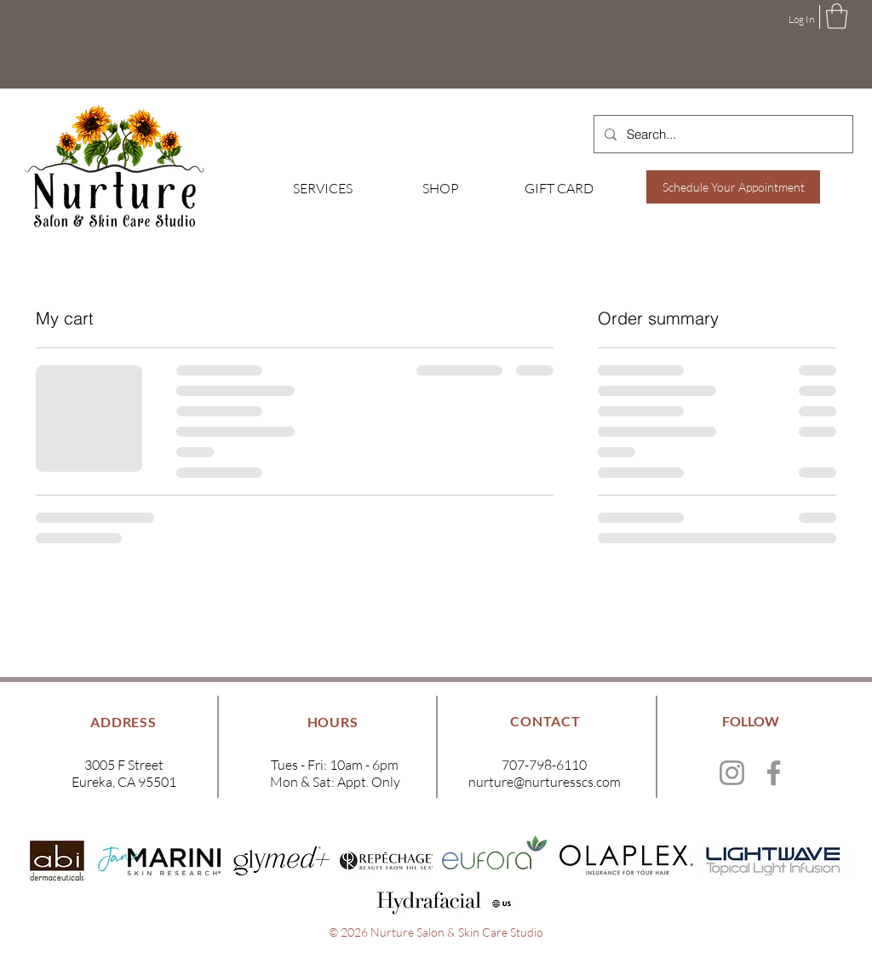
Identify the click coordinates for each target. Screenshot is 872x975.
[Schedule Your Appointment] (733, 187)
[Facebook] (773, 772)
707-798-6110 (544, 764)
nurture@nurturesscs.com (544, 781)
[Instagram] (732, 772)
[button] (836, 16)
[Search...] (722, 134)
